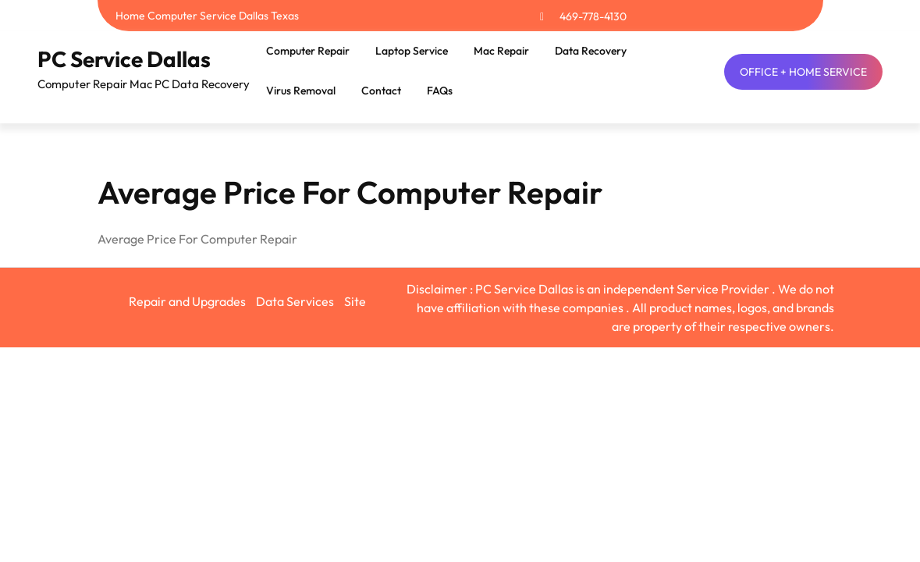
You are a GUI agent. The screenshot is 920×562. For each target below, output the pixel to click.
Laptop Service (411, 51)
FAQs (440, 91)
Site (355, 301)
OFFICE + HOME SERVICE (803, 72)
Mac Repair (501, 51)
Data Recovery (591, 51)
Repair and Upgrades (187, 301)
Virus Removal (301, 91)
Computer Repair (308, 51)
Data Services (295, 301)
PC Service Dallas (124, 59)
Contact (381, 91)
